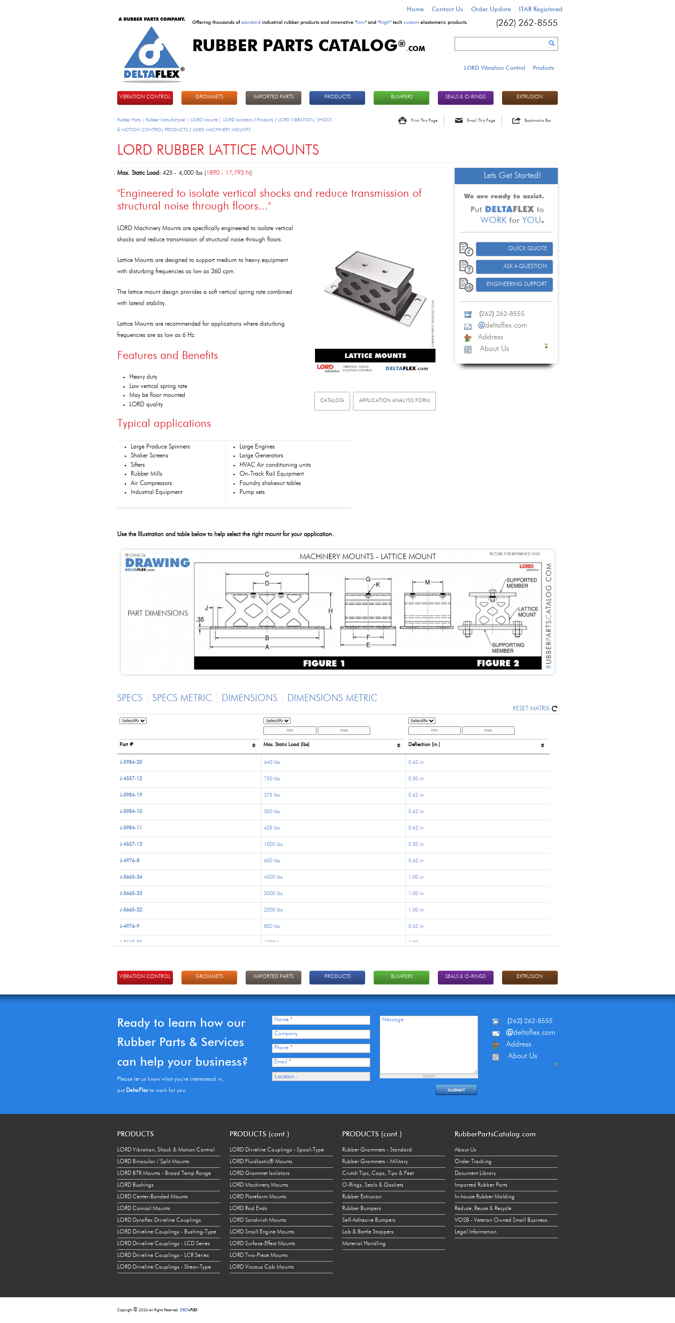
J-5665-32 (131, 910)
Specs (129, 698)
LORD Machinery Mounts (259, 1185)
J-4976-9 (129, 926)
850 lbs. (272, 926)
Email (282, 1062)
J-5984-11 (131, 828)
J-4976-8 (129, 861)
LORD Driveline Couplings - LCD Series (163, 1244)
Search (551, 43)
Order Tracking (473, 1162)
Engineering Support (517, 284)
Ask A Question (525, 266)
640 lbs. (272, 762)
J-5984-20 (131, 762)
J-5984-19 (131, 795)
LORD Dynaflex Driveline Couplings (159, 1220)
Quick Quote (527, 249)
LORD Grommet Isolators (260, 1173)
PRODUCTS (337, 97)
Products (543, 67)
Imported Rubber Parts (481, 1185)
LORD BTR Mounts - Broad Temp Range (164, 1173)
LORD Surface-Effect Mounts (262, 1244)
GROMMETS (209, 97)
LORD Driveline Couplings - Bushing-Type (166, 1232)
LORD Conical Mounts (143, 1208)
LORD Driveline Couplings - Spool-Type (277, 1150)
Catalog (332, 401)
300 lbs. (272, 812)
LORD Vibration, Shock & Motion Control (166, 1150)
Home (415, 9)
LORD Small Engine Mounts (262, 1232)
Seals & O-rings (465, 97)
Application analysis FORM (394, 401)
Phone (283, 1048)
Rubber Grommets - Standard (377, 1150)
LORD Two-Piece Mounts (259, 1255)
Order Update (491, 9)
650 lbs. (272, 861)
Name (283, 1020)
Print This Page (424, 121)
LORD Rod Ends (248, 1208)
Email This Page (481, 121)
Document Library (475, 1173)
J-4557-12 (131, 779)
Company (286, 1034)
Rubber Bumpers (361, 1208)
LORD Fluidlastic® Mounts (261, 1162)
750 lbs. (272, 779)
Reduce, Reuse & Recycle (483, 1208)
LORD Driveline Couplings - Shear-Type (164, 1267)
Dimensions (250, 698)
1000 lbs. (274, 844)
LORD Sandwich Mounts (258, 1220)
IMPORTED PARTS (273, 97)
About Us (465, 1150)
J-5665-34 (131, 877)
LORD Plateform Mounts (258, 1197)
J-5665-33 (131, 894)
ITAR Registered (540, 9)
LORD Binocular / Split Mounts (153, 1162)
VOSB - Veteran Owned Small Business (501, 1220)
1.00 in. (416, 877)
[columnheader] (189, 734)
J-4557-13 (131, 844)
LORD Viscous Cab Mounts (262, 1267)
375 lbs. (272, 795)
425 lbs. (272, 828)
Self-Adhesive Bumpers (369, 1220)
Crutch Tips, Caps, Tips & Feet (378, 1173)
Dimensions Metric (332, 698)
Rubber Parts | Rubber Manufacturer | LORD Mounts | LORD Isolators (184, 120)
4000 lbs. (274, 877)
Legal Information (475, 1232)
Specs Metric (182, 698)
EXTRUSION (530, 97)
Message (393, 1020)
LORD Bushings (135, 1185)
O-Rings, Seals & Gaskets (373, 1185)
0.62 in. (416, 762)
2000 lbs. (274, 910)
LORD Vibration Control (494, 67)
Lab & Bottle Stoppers (368, 1232)
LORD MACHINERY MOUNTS (222, 129)
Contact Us (447, 9)
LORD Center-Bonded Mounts (152, 1197)
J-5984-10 (131, 812)
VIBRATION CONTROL (145, 97)
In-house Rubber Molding (485, 1197)
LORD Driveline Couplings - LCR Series (163, 1255)
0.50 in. (416, 779)
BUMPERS (401, 97)
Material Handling (364, 1244)
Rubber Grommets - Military (375, 1162)
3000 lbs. (274, 894)
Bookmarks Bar (538, 121)
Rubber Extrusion (362, 1197)
